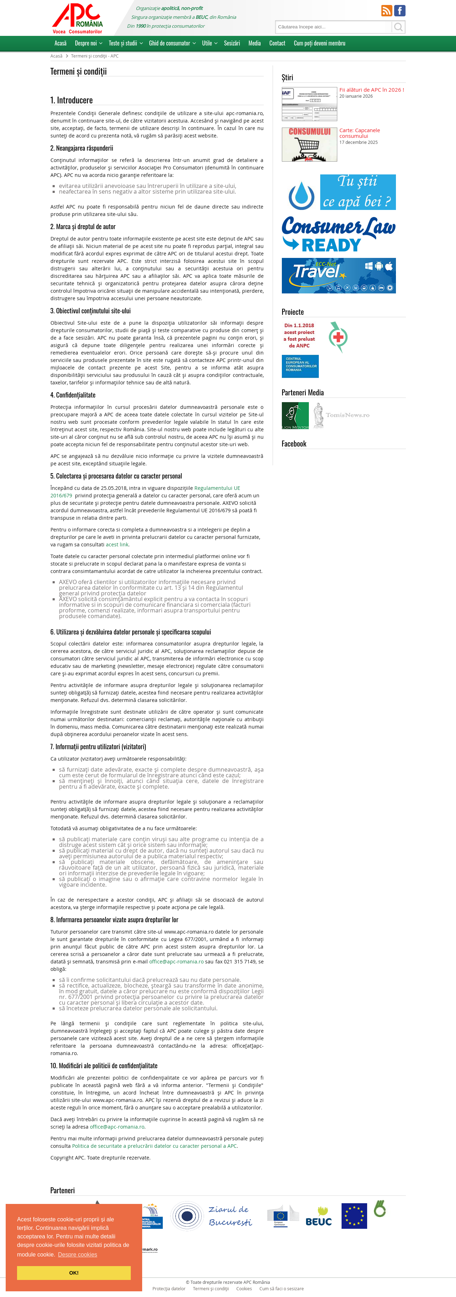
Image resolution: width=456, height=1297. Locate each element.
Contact (277, 43)
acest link (117, 544)
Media (254, 43)
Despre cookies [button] (77, 1255)
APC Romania (77, 18)
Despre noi (86, 43)
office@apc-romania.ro (176, 961)
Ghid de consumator (169, 43)
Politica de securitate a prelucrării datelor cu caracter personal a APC (154, 1145)
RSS (387, 10)
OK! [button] (74, 1273)
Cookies (244, 1288)
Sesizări (232, 43)
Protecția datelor (169, 1288)
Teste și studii (123, 43)
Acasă (61, 43)
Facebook (400, 10)
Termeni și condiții (211, 1288)
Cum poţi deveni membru (319, 43)
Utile (207, 43)
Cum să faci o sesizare (281, 1288)
